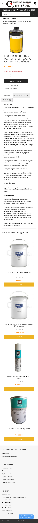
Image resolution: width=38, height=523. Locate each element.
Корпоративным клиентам (9, 456)
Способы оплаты (7, 471)
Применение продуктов (8, 482)
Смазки (13, 18)
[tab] (7, 95)
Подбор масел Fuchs (8, 474)
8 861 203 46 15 (9, 10)
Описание (7, 95)
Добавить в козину (16, 81)
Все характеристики (21, 95)
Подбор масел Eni (7, 477)
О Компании (5, 453)
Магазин (6, 18)
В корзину (19, 284)
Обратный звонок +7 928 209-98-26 (26, 516)
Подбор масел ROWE (8, 479)
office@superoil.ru (7, 510)
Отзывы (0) (7, 100)
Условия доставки (7, 468)
